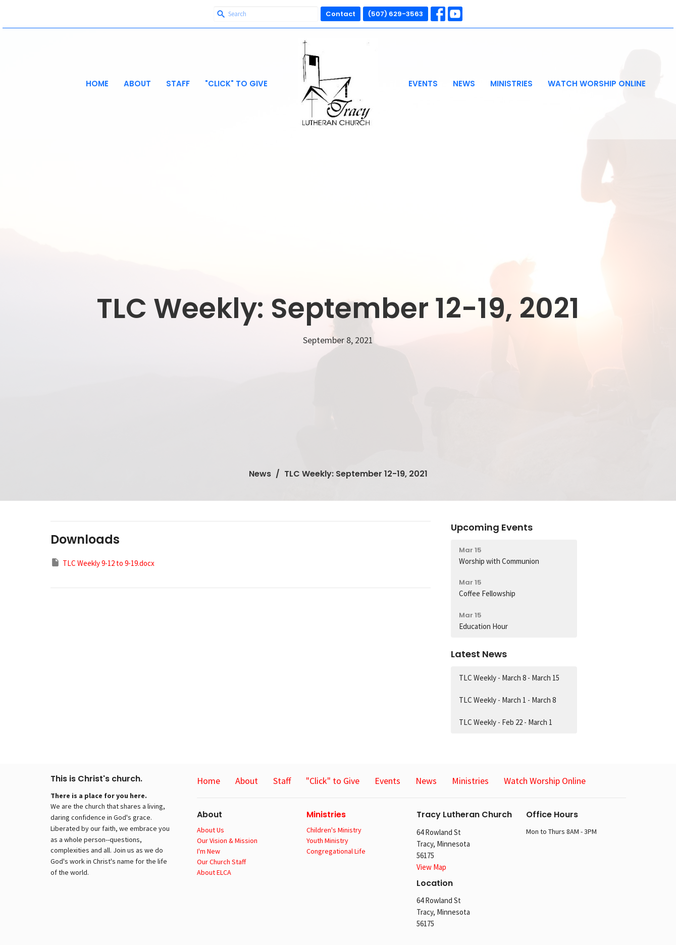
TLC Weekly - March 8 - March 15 (509, 677)
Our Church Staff (221, 861)
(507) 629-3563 (395, 14)
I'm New (208, 851)
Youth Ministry (327, 840)
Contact (340, 14)
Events (423, 83)
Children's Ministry (333, 829)
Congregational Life (336, 851)
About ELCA (214, 872)
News (464, 83)
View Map (431, 867)
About (137, 83)
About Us (210, 829)
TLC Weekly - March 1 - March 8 (507, 700)
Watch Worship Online (597, 83)
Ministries (511, 83)
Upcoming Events (492, 527)
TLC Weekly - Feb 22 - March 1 (505, 722)
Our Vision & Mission (227, 840)
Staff (178, 83)
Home (97, 83)
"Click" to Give (236, 83)
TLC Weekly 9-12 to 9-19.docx (102, 562)
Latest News (479, 654)
